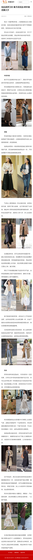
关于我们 (10, 552)
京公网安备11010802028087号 (22, 557)
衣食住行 (11, 2)
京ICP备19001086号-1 (10, 557)
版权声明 (23, 552)
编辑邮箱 (16, 552)
